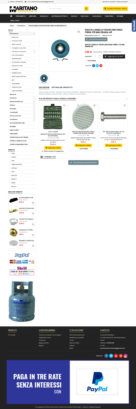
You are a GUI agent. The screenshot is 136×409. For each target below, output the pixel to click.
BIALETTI (13, 179)
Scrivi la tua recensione (96, 39)
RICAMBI (120, 16)
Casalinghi (96, 16)
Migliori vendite (15, 192)
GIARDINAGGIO (16, 59)
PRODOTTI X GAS (17, 66)
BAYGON (14, 175)
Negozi (41, 346)
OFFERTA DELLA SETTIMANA (19, 137)
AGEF (13, 153)
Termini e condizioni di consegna (50, 335)
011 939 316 (19, 2)
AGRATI (13, 157)
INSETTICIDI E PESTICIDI (19, 76)
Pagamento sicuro (45, 338)
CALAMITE (15, 69)
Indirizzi (72, 346)
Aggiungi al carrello (114, 56)
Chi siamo (42, 340)
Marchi (11, 150)
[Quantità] (96, 56)
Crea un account (122, 2)
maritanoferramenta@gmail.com (42, 2)
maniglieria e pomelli (19, 48)
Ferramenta (20, 16)
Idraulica (44, 16)
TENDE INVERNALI (17, 91)
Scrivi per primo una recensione (83, 163)
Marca (105, 35)
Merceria (32, 16)
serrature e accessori (19, 51)
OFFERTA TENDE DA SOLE (18, 141)
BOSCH (13, 186)
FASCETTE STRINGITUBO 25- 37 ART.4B (27, 219)
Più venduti (11, 335)
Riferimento (89, 35)
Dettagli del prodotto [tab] (62, 87)
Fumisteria (109, 16)
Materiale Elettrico (59, 16)
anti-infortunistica (18, 55)
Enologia (84, 16)
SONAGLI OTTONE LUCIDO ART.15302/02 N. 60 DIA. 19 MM (27, 230)
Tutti (10, 30)
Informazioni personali (77, 335)
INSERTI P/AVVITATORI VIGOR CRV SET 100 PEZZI (53, 135)
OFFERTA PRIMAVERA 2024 (19, 144)
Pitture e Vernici (15, 116)
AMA (12, 161)
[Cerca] (68, 9)
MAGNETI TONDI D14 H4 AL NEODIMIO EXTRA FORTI (27, 240)
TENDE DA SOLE (16, 87)
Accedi (112, 2)
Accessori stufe (17, 41)
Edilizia (74, 16)
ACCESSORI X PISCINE (19, 62)
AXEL (12, 172)
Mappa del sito (44, 343)
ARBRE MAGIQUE (16, 164)
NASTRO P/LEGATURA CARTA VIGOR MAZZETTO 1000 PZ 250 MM (27, 208)
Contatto (105, 330)
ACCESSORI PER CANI (17, 123)
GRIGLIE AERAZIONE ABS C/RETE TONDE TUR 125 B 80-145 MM (83, 132)
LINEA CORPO (15, 21)
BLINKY (13, 183)
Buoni (71, 348)
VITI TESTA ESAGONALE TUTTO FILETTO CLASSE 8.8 (113, 132)
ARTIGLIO (14, 168)
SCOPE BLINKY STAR (26, 197)
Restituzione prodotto (77, 338)
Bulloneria (15, 37)
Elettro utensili (16, 44)
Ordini (72, 340)
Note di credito (74, 343)
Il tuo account (76, 330)
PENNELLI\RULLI (16, 73)
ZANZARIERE (16, 84)
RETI (13, 80)
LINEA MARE (14, 134)
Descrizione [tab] (44, 87)
